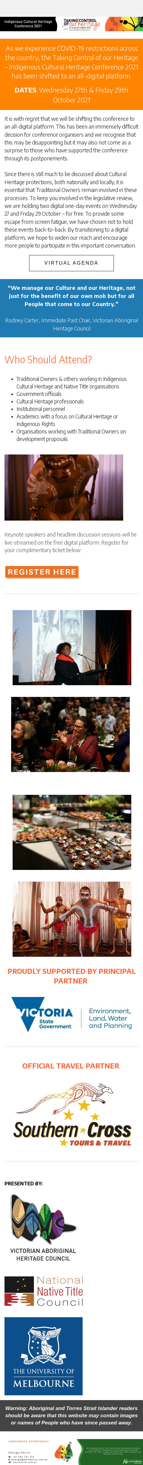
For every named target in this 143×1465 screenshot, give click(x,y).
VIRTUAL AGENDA (71, 263)
